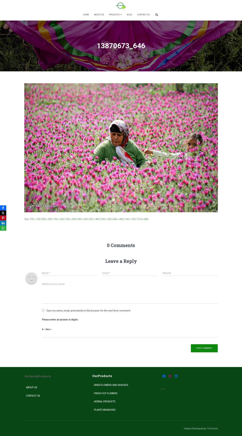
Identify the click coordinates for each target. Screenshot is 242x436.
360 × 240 (82, 219)
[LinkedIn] (3, 223)
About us (99, 14)
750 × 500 (58, 219)
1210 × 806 (142, 219)
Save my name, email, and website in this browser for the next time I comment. (88, 310)
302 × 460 (94, 219)
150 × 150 (35, 219)
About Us (31, 387)
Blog (129, 14)
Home (86, 14)
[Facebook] (3, 207)
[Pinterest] (3, 218)
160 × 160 (130, 219)
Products (115, 14)
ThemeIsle (212, 428)
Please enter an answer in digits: (60, 319)
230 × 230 (106, 219)
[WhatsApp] (3, 228)
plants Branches (105, 409)
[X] (3, 212)
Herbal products (104, 401)
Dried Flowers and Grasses (111, 385)
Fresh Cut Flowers (106, 393)
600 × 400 (118, 219)
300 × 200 (47, 219)
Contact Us (143, 14)
